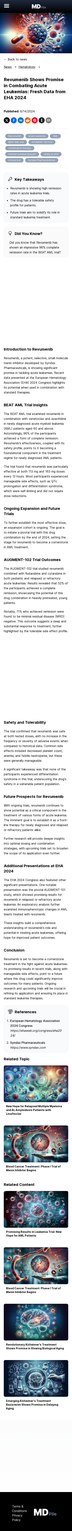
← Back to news (15, 59)
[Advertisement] (36, 302)
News (8, 67)
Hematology (26, 67)
